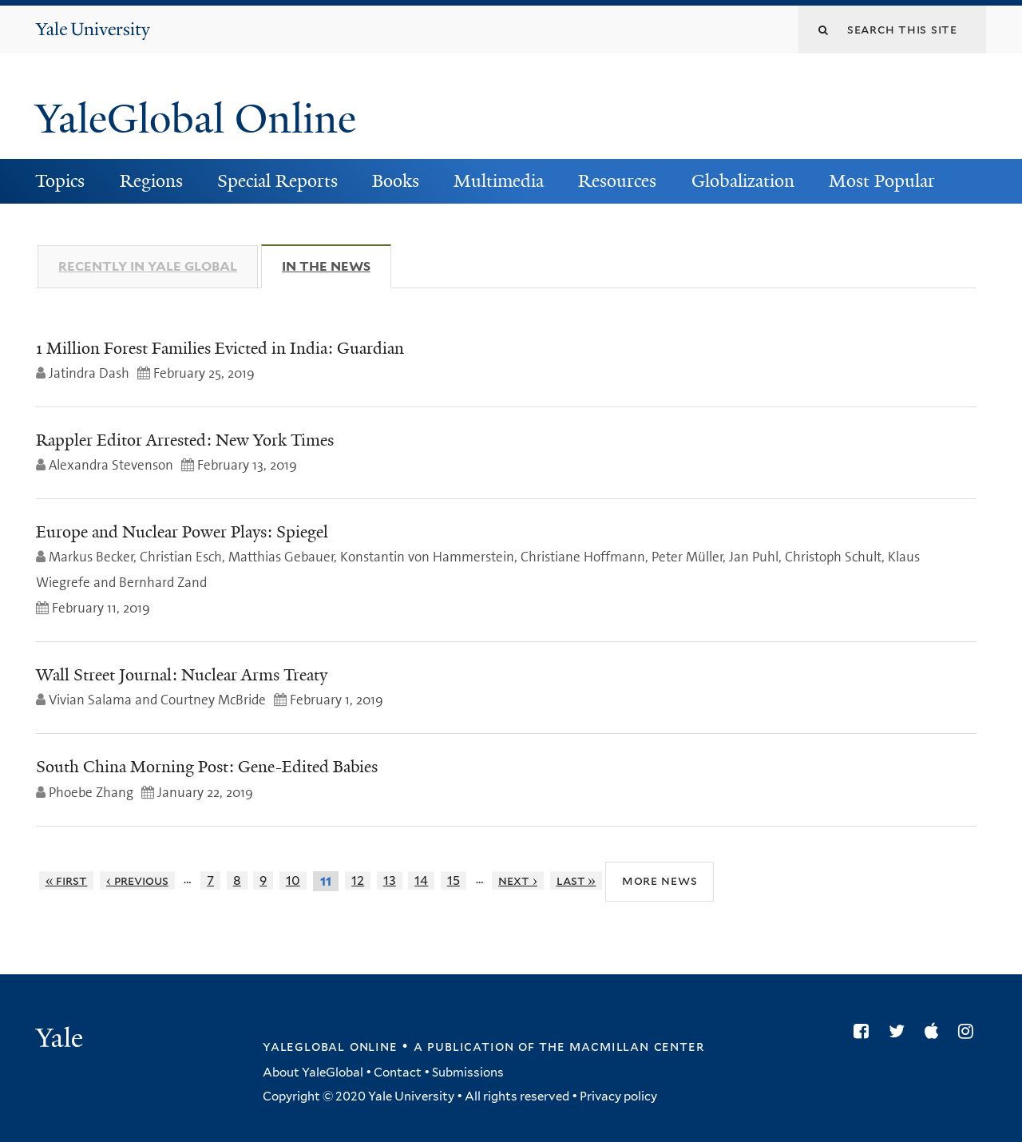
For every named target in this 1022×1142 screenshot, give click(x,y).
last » (576, 880)
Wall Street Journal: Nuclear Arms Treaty (181, 674)
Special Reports (277, 180)
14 (421, 880)
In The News (336, 266)
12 (357, 880)
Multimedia (499, 180)
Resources (617, 180)
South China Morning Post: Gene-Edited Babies (207, 766)
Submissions (468, 1072)
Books (395, 180)
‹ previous (137, 880)
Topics (60, 180)
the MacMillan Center (621, 1046)
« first (67, 880)
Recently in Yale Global (147, 266)
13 (389, 880)
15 (453, 880)
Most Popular (882, 180)
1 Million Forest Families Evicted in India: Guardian (220, 348)
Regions (151, 180)
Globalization (742, 180)
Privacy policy (618, 1096)
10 (293, 880)
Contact (398, 1072)
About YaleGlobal (313, 1072)
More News (660, 880)
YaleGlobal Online (195, 119)
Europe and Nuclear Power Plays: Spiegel (182, 531)
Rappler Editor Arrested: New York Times (185, 440)
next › (517, 880)
